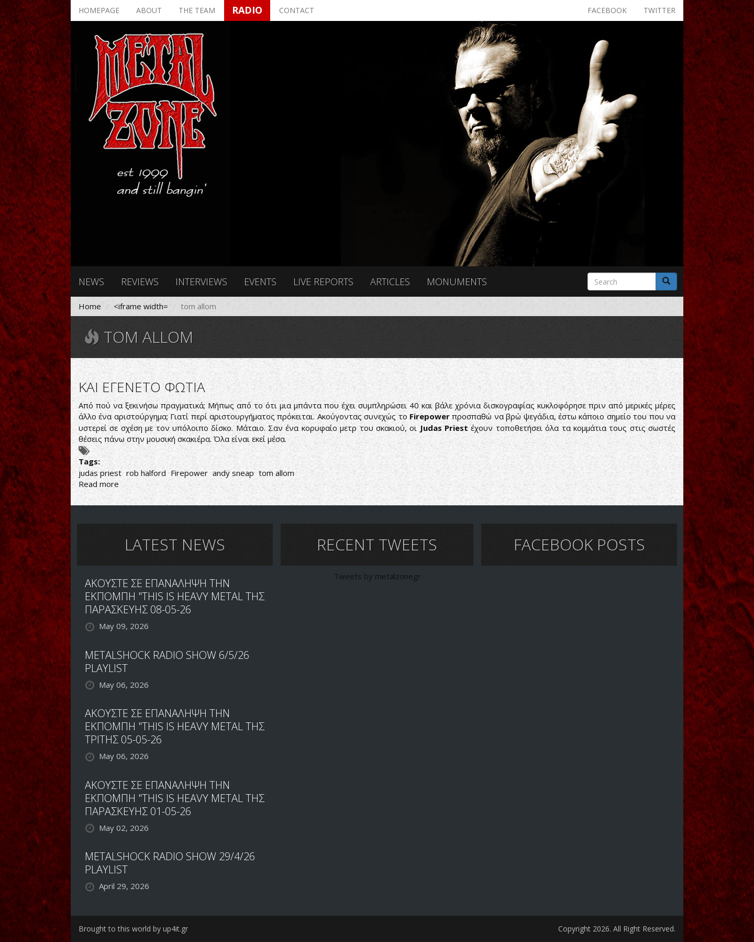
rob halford (146, 473)
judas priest (100, 473)
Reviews (140, 281)
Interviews (201, 281)
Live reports (323, 281)
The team (197, 10)
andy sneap (233, 473)
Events (260, 281)
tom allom (276, 473)
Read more (99, 484)
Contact (296, 10)
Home (90, 306)
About (149, 10)
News (91, 281)
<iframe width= (141, 306)
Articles (390, 281)
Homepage (99, 10)
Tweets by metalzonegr (377, 576)
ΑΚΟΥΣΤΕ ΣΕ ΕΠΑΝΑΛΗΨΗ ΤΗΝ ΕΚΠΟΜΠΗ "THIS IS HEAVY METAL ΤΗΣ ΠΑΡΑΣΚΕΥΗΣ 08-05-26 (174, 596)
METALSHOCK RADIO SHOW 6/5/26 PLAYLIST (167, 661)
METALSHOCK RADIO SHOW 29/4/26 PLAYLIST (170, 862)
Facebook (607, 10)
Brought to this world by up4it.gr (133, 929)
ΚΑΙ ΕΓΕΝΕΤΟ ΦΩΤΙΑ (142, 386)
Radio (247, 10)
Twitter (659, 10)
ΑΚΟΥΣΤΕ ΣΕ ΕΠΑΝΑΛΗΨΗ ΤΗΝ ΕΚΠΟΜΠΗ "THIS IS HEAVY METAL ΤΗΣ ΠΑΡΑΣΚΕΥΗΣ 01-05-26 (174, 798)
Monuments (457, 281)
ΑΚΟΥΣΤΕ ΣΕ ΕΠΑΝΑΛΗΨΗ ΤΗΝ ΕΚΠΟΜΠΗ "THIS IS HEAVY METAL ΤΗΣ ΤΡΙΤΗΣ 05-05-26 (174, 726)
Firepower (189, 473)
